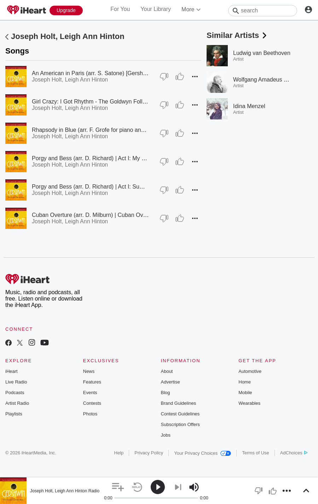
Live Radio (16, 382)
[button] (195, 76)
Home (244, 382)
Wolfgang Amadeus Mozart (267, 80)
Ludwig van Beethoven (261, 53)
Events (90, 392)
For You (120, 9)
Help (119, 452)
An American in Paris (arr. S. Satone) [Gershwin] (92, 73)
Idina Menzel (249, 106)
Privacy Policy (148, 452)
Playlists (13, 413)
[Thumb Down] (164, 76)
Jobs (165, 435)
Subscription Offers (180, 424)
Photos (90, 413)
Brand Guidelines (178, 403)
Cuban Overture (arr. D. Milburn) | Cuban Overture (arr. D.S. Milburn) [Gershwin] (132, 215)
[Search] (262, 10)
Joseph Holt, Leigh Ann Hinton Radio (64, 490)
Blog (165, 392)
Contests (92, 403)
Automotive (249, 371)
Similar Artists (237, 35)
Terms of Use (255, 452)
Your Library (155, 9)
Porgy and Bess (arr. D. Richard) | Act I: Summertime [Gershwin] (112, 187)
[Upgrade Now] (66, 10)
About (167, 371)
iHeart (11, 371)
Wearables (249, 403)
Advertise (170, 382)
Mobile (245, 392)
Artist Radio (17, 403)
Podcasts (14, 392)
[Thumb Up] (179, 76)
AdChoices (293, 452)
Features (92, 382)
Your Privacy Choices (202, 453)
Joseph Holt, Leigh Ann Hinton (68, 36)
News (89, 371)
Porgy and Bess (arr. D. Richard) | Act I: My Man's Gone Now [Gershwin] (122, 158)
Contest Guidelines (180, 413)
